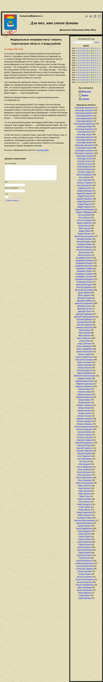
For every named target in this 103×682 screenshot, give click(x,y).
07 (89, 48)
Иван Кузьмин (84, 333)
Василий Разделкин (84, 247)
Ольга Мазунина (84, 480)
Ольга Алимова (84, 469)
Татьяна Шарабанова (84, 585)
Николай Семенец (83, 448)
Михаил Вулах (84, 402)
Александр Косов (84, 132)
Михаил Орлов (84, 413)
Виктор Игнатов (84, 255)
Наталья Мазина (84, 432)
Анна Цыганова (84, 215)
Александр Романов (84, 148)
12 (99, 51)
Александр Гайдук (84, 126)
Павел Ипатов (84, 488)
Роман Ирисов (84, 510)
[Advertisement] (48, 5)
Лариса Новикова (84, 365)
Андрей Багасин (84, 188)
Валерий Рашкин (84, 244)
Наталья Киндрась (84, 424)
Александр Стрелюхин (83, 153)
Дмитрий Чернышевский (84, 317)
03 (81, 48)
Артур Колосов (84, 226)
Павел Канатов (84, 491)
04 (83, 48)
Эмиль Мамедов (84, 587)
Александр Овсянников (84, 145)
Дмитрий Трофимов (84, 314)
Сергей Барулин (84, 531)
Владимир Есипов (83, 258)
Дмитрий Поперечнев (84, 303)
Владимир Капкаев (84, 263)
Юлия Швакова (84, 593)
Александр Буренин (84, 121)
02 (79, 48)
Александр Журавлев (84, 129)
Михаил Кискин (84, 410)
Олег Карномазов (84, 459)
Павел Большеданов (84, 483)
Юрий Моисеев (84, 598)
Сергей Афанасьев (84, 528)
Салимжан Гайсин (84, 518)
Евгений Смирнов (84, 325)
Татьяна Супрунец (84, 582)
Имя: (6, 182)
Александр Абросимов (84, 108)
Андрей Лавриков (84, 207)
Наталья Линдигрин (84, 429)
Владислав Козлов (84, 282)
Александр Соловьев (84, 150)
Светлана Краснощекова (84, 520)
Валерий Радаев (83, 242)
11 (97, 48)
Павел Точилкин (84, 499)
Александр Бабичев (84, 116)
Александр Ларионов (84, 137)
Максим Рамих (84, 389)
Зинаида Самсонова (84, 327)
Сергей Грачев (84, 534)
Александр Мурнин (84, 142)
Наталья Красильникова (84, 427)
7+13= (6, 194)
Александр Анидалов (84, 113)
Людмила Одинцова (84, 384)
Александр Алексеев (84, 110)
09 (93, 48)
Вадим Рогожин (84, 234)
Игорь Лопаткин (84, 343)
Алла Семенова (84, 180)
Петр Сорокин (84, 502)
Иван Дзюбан (84, 330)
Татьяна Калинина (84, 577)
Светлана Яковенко (84, 523)
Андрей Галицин (84, 196)
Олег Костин (84, 461)
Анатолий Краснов (84, 185)
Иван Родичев (84, 335)
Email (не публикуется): (11, 188)
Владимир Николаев (83, 266)
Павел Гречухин (84, 486)
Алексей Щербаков (84, 175)
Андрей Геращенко (84, 199)
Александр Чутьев (84, 159)
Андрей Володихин (84, 193)
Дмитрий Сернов (84, 309)
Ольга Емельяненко (84, 477)
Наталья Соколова (84, 437)
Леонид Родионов (84, 370)
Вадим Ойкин (84, 231)
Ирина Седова (84, 354)
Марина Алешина (84, 394)
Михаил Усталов (84, 416)
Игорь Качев (84, 341)
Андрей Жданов (84, 204)
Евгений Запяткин (84, 322)
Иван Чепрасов (83, 338)
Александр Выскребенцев (84, 124)
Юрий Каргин (84, 595)
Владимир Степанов (84, 276)
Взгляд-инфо (42, 150)
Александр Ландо (83, 134)
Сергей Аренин (84, 526)
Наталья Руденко (84, 435)
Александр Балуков (84, 118)
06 (87, 48)
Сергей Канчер (84, 545)
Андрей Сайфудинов (84, 212)
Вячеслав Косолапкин (84, 290)
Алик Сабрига (84, 177)
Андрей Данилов (84, 201)
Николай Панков (84, 445)
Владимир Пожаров (84, 268)
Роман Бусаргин (84, 504)
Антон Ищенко (84, 217)
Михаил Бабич (84, 400)
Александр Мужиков (84, 140)
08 (91, 48)
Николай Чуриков (84, 453)
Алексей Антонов (84, 164)
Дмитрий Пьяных (84, 306)
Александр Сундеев (84, 156)
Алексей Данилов (84, 167)
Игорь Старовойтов (84, 349)
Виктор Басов (84, 252)
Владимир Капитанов (84, 260)
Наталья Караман (83, 421)
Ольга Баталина (84, 472)
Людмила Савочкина (83, 386)
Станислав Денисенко (84, 563)
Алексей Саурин (84, 172)
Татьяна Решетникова (84, 579)
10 (95, 48)
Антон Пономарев (84, 220)
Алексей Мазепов (84, 169)
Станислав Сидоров (84, 569)
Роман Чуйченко (84, 515)
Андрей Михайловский (84, 209)
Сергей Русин (84, 558)
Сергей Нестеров (84, 555)
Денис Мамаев (84, 293)
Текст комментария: (10, 163)
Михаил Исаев (84, 408)
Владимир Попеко (84, 271)
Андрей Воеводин (84, 191)
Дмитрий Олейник (84, 301)
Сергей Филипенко (84, 561)
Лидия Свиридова (84, 373)
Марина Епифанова (84, 397)
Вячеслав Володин (84, 284)
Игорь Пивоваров (84, 346)
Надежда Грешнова (84, 419)
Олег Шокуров (84, 464)
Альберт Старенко (84, 183)
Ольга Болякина (84, 475)
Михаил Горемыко (84, 405)
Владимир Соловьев (84, 274)
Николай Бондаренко (84, 443)
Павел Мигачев (84, 494)
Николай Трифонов (84, 451)
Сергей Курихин (83, 547)
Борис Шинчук (84, 228)
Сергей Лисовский (84, 550)
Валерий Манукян (84, 239)
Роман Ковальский (84, 512)
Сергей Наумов (84, 553)
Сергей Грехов (84, 536)
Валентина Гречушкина (84, 236)
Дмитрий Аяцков (84, 298)
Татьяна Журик (84, 574)
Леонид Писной (83, 368)
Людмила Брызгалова (84, 381)
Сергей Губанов (84, 539)
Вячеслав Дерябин (84, 287)
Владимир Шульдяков (84, 279)
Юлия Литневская (84, 590)
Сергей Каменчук (84, 542)
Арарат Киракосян (84, 223)
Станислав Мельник (84, 566)
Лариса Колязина (84, 362)
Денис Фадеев (84, 295)
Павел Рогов (84, 496)
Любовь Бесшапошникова (84, 376)
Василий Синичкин (84, 250)
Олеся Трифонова (84, 467)
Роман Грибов (84, 507)
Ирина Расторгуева (84, 352)
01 (77, 48)
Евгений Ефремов (84, 319)
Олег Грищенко (84, 456)
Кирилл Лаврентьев (84, 357)
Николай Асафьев (84, 440)
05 (85, 48)
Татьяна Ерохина (84, 571)
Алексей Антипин (84, 161)
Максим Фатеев (84, 392)
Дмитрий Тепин (84, 311)
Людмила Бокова (84, 378)
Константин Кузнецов (84, 360)
